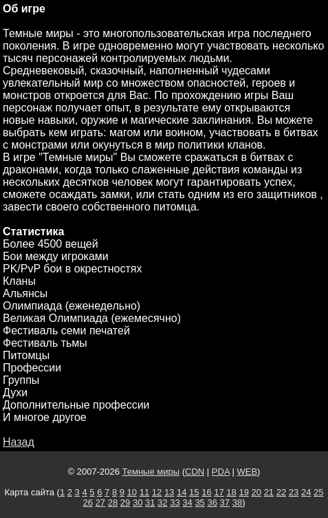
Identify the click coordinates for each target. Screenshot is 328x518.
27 (100, 502)
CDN (194, 471)
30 (137, 502)
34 (187, 502)
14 (181, 492)
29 (125, 502)
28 (113, 502)
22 (281, 492)
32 (162, 502)
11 (144, 492)
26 (88, 502)
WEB (247, 471)
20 (256, 492)
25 (318, 492)
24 (306, 492)
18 (231, 492)
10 (132, 492)
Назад (18, 442)
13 (169, 492)
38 (237, 502)
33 (174, 502)
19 (243, 492)
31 (150, 502)
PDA (221, 471)
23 (293, 492)
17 (218, 492)
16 (206, 492)
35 (199, 502)
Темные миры (151, 471)
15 (194, 492)
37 (225, 502)
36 (212, 502)
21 (269, 492)
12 (157, 492)
